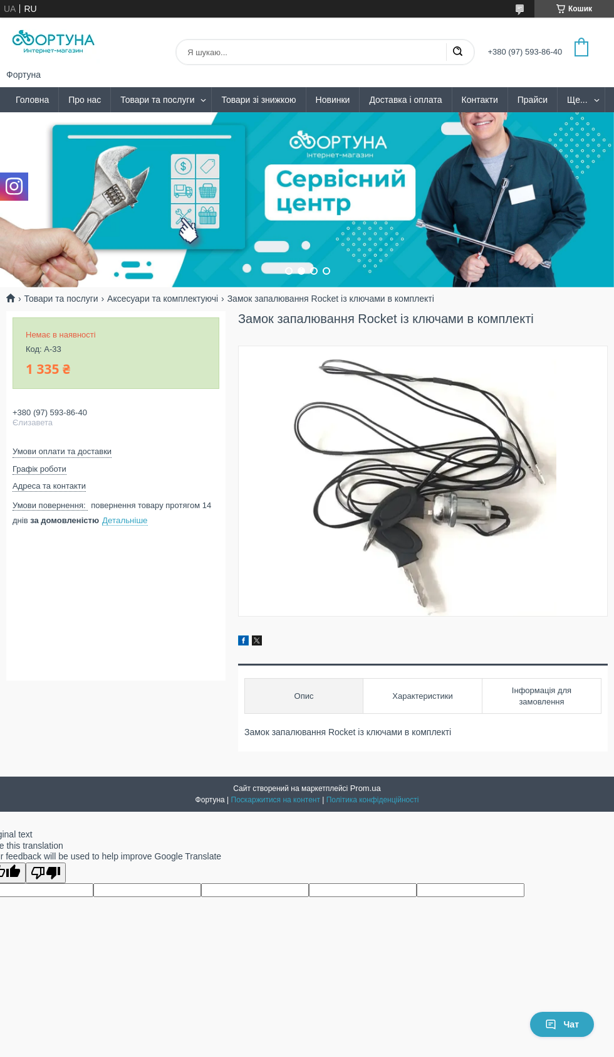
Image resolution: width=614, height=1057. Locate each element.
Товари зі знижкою (258, 100)
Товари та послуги (157, 100)
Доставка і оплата (405, 100)
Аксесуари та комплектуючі (162, 299)
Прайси (533, 100)
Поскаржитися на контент (275, 799)
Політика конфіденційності (372, 799)
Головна (32, 100)
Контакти (480, 100)
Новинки (333, 100)
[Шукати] (457, 52)
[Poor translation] (46, 873)
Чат (562, 1024)
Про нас (84, 100)
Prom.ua (365, 788)
